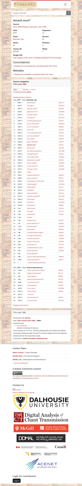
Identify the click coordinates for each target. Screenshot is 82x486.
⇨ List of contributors (20, 363)
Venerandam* (31, 103)
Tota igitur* (30, 106)
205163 (61, 130)
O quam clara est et (33, 242)
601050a (61, 184)
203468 (61, 235)
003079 (61, 139)
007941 (16, 51)
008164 (61, 257)
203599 (61, 133)
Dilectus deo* (31, 208)
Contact (17, 390)
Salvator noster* (32, 109)
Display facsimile (22, 92)
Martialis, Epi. (18, 39)
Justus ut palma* (32, 178)
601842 (61, 154)
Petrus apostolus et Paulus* (36, 270)
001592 (60, 279)
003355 (61, 175)
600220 (61, 160)
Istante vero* (31, 148)
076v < (27, 90)
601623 (61, 199)
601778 (61, 193)
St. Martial (26, 318)
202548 (61, 238)
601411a (61, 190)
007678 (60, 285)
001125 (60, 273)
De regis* (30, 211)
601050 (61, 181)
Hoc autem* (31, 139)
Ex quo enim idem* (33, 124)
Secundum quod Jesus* (34, 151)
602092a (61, 226)
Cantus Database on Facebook (24, 392)
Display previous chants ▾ (22, 97)
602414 (61, 103)
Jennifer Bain (18, 356)
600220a (61, 163)
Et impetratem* (32, 226)
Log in (16, 480)
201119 (61, 211)
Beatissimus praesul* (34, 160)
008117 (61, 178)
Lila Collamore (22, 326)
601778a (61, 196)
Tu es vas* (31, 294)
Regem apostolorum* (34, 273)
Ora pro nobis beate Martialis (36, 257)
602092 (61, 223)
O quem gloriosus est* (34, 121)
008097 (60, 282)
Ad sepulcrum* (32, 244)
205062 (61, 127)
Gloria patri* (31, 205)
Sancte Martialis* (32, 254)
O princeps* (31, 199)
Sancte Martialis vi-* (33, 223)
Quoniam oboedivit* (33, 196)
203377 (61, 248)
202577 (61, 220)
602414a (61, 106)
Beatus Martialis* (32, 142)
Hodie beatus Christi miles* (35, 181)
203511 (61, 260)
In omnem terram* (34, 282)
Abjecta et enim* (32, 112)
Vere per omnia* (32, 169)
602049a (61, 112)
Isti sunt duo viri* (33, 297)
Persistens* (30, 202)
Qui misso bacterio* (33, 136)
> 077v (33, 90)
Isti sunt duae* (32, 300)
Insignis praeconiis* (33, 175)
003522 (61, 251)
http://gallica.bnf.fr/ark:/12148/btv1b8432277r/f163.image (37, 57)
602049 (61, 109)
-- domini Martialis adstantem (36, 263)
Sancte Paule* (32, 291)
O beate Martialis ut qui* (35, 248)
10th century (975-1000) (26, 321)
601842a (61, 157)
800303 (61, 232)
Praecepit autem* (32, 154)
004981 (60, 276)
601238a (61, 151)
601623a (61, 202)
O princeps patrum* (33, 260)
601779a (61, 118)
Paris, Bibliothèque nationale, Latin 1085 (29, 27)
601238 (61, 148)
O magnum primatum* (34, 235)
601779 (61, 115)
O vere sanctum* (32, 166)
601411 (61, 187)
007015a (61, 300)
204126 (61, 136)
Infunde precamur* (33, 238)
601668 (61, 166)
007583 (60, 291)
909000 (61, 205)
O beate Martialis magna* (35, 232)
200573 (61, 142)
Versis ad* (30, 130)
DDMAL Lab (17, 359)
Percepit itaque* (32, 115)
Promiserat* (31, 118)
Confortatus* (31, 214)
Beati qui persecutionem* (36, 279)
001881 (61, 214)
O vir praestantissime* (34, 133)
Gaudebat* (30, 190)
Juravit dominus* (32, 251)
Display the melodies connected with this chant (33, 74)
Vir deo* (29, 217)
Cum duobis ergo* (33, 157)
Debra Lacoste (18, 352)
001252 (61, 244)
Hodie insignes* (32, 184)
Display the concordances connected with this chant (35, 66)
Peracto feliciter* (32, 193)
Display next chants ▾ (20, 305)
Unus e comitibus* (33, 127)
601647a (61, 124)
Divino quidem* (32, 163)
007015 (60, 297)
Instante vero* (31, 220)
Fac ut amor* (32, 288)
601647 (61, 121)
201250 (61, 208)
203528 (61, 242)
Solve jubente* (32, 276)
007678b (61, 288)
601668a (61, 169)
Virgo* (29, 172)
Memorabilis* (31, 187)
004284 (60, 270)
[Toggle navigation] (65, 4)
